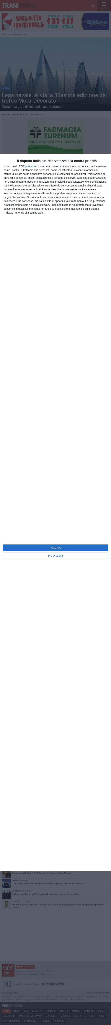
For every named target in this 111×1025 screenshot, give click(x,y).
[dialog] (55, 512)
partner (29, 166)
